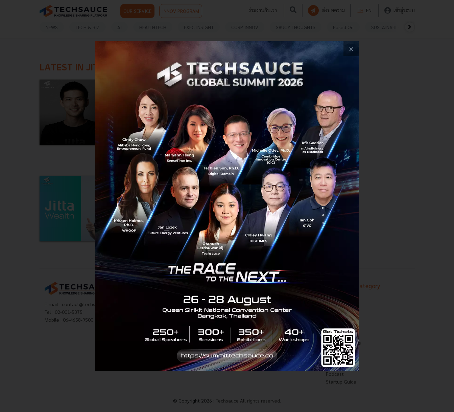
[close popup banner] (351, 49)
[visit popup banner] (226, 206)
